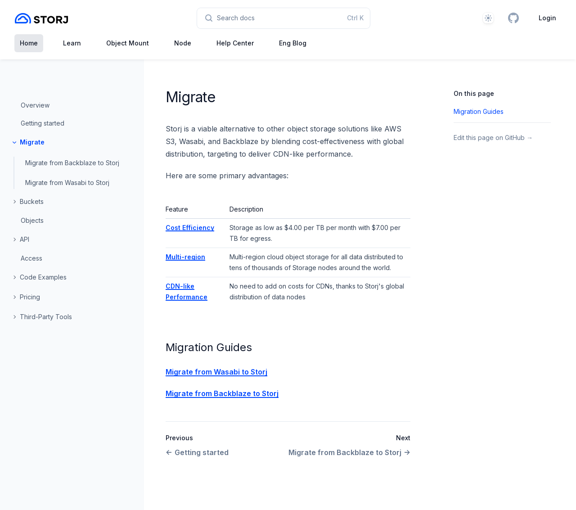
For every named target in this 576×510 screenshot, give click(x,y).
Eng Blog (292, 43)
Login (547, 18)
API (24, 239)
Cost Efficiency (190, 227)
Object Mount (127, 43)
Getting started (42, 123)
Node (182, 43)
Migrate (32, 142)
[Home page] (41, 18)
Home (29, 43)
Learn (72, 43)
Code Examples (43, 277)
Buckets (32, 201)
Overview (35, 105)
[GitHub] (513, 18)
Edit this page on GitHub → (493, 137)
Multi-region (185, 257)
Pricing (30, 297)
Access (31, 258)
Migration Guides (209, 347)
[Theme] (488, 18)
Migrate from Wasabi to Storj (67, 182)
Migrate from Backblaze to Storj (72, 163)
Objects (32, 220)
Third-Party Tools (46, 316)
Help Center (235, 43)
